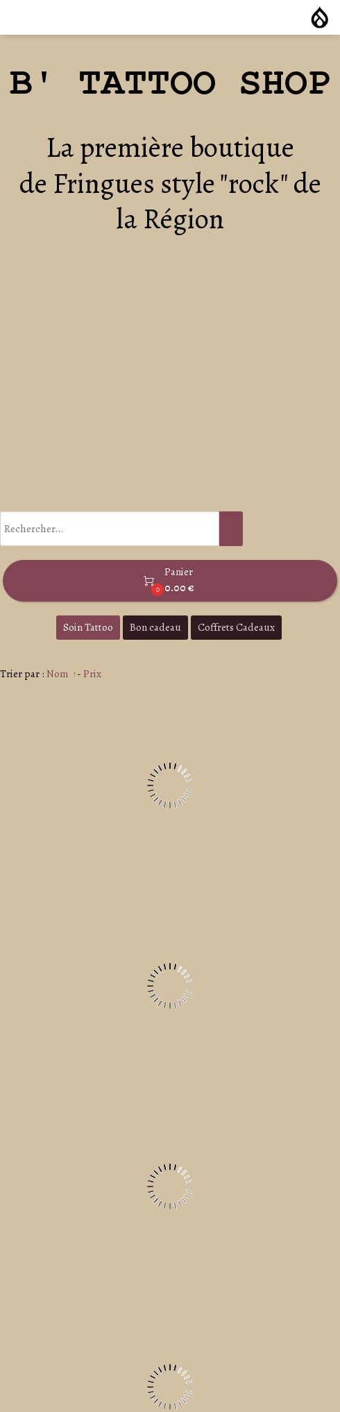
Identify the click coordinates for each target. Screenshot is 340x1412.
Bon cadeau (155, 627)
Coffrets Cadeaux (236, 627)
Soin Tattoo (88, 627)
